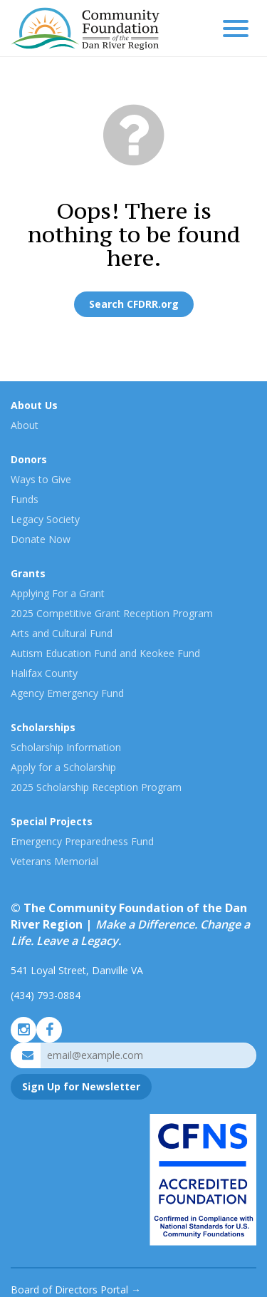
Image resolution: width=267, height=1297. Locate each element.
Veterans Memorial (54, 861)
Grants (28, 573)
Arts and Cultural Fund (61, 633)
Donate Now (40, 539)
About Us (34, 405)
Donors (29, 459)
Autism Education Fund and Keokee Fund (105, 653)
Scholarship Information (66, 747)
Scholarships (43, 727)
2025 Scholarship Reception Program (96, 787)
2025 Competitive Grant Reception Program (112, 613)
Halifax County (44, 673)
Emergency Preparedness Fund (82, 841)
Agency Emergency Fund (67, 693)
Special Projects (52, 821)
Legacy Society (45, 519)
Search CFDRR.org (134, 304)
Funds (24, 499)
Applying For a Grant (58, 593)
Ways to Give (41, 479)
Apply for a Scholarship (63, 767)
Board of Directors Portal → (76, 1289)
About (24, 425)
